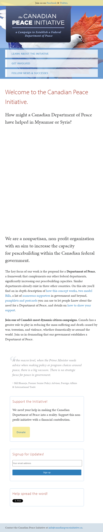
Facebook (52, 3)
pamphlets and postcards (21, 300)
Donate (21, 432)
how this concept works (61, 290)
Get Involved (21, 63)
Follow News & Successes (30, 73)
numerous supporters (36, 295)
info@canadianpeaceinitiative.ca (65, 527)
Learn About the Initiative (30, 53)
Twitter (63, 3)
